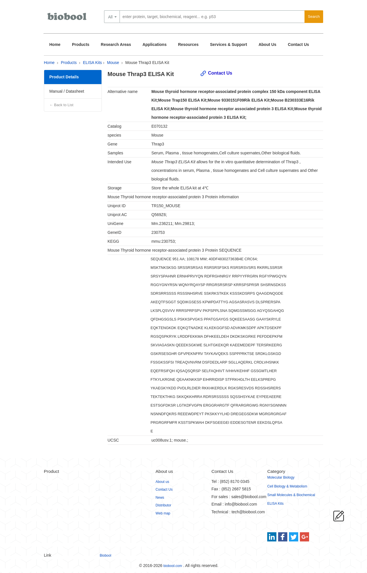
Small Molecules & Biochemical (291, 495)
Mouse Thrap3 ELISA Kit (147, 62)
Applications (154, 44)
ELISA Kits (92, 62)
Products (80, 44)
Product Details (64, 77)
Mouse (113, 62)
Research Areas (116, 44)
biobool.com (172, 566)
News (160, 498)
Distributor (163, 505)
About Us (267, 44)
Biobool (105, 555)
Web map (163, 513)
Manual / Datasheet (66, 91)
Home (54, 44)
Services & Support (228, 44)
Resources (188, 44)
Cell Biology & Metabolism (287, 486)
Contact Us (298, 44)
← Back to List (61, 105)
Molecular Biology (280, 477)
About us (162, 482)
